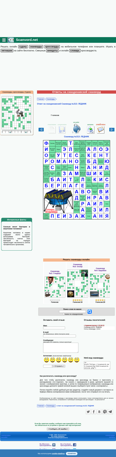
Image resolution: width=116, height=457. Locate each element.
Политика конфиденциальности (58, 439)
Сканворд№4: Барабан (100, 269)
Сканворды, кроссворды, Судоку (16, 92)
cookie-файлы (58, 453)
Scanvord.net (27, 40)
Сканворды (51, 99)
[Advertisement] (58, 18)
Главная (41, 99)
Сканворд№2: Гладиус (55, 272)
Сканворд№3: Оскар (77, 265)
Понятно (72, 454)
